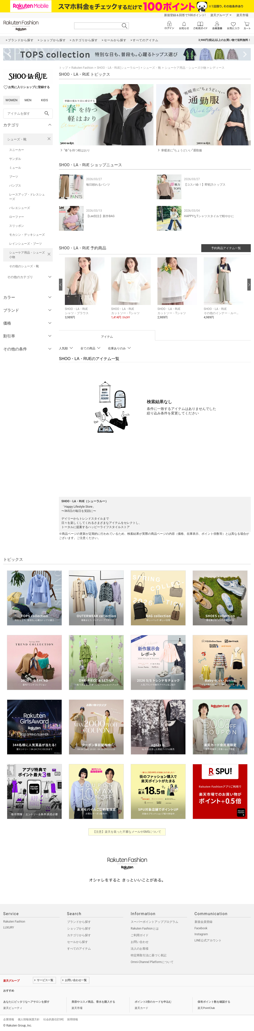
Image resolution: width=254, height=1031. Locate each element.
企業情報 (8, 1019)
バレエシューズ (19, 208)
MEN (28, 100)
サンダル (15, 159)
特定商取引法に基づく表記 (148, 955)
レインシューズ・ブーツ (25, 243)
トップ (63, 67)
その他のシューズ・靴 (24, 266)
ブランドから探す (79, 922)
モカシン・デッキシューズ (27, 234)
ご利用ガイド (140, 935)
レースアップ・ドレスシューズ (27, 197)
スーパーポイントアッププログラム (154, 922)
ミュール (15, 167)
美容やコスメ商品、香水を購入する (93, 1001)
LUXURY (8, 927)
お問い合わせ (140, 942)
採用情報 (72, 1019)
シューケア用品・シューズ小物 (27, 255)
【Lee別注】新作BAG (100, 216)
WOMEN (11, 100)
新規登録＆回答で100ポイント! (184, 15)
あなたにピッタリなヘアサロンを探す (26, 1001)
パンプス (15, 185)
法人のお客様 (140, 948)
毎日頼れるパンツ (98, 184)
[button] (85, 292)
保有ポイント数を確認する (214, 1001)
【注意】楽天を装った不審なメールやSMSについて (127, 831)
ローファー (16, 217)
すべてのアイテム (79, 948)
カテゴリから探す (79, 935)
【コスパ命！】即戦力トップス (205, 184)
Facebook (201, 928)
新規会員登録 (203, 922)
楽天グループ (219, 15)
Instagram (201, 934)
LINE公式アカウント (208, 940)
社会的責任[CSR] (53, 1019)
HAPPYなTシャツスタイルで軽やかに (209, 216)
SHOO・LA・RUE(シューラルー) (118, 67)
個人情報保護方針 (29, 1019)
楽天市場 (242, 15)
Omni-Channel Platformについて (152, 962)
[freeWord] (28, 114)
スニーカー (16, 150)
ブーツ (13, 176)
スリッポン (16, 226)
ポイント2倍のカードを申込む (153, 1001)
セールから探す (77, 942)
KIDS (44, 100)
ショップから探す (79, 928)
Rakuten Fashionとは (145, 928)
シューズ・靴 (16, 139)
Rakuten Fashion (82, 67)
